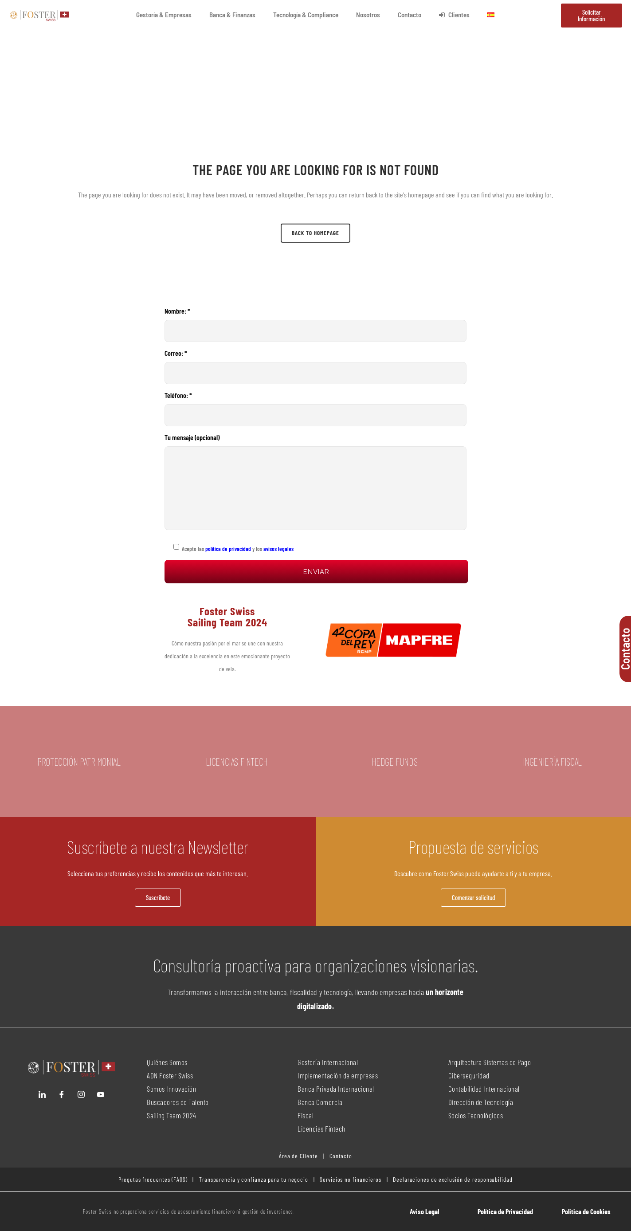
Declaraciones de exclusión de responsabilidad (453, 1179)
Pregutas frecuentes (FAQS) (152, 1179)
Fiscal (306, 1115)
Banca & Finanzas (232, 15)
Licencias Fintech (321, 1128)
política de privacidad (227, 548)
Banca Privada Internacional (336, 1088)
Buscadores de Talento (178, 1101)
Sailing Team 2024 (172, 1115)
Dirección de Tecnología (480, 1101)
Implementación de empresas (338, 1075)
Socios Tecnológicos (475, 1115)
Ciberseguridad (469, 1075)
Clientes (454, 15)
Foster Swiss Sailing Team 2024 (227, 616)
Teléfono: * (316, 408)
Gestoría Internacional (328, 1062)
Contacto (409, 15)
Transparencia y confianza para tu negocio (253, 1179)
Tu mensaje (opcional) (316, 481)
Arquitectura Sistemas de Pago (489, 1062)
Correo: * (316, 366)
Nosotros (368, 15)
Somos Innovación (171, 1088)
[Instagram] (81, 1094)
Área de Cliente (298, 1156)
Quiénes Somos (167, 1062)
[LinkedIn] (42, 1094)
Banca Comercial (321, 1101)
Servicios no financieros (349, 1179)
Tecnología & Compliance (305, 15)
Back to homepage (315, 232)
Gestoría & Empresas (164, 15)
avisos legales (278, 548)
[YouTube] (100, 1094)
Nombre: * (316, 324)
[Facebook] (61, 1094)
